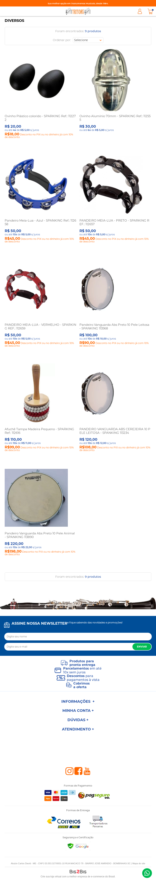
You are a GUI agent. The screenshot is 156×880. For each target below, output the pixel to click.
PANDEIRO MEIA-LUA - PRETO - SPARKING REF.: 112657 (114, 222)
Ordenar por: (62, 40)
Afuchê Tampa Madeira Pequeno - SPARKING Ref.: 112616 (39, 431)
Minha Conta (140, 11)
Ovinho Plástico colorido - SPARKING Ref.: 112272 (40, 118)
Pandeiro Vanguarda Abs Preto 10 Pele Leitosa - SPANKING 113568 (114, 326)
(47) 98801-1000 (147, 873)
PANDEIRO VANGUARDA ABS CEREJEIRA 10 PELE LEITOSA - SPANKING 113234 (114, 431)
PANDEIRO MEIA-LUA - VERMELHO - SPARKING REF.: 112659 (40, 326)
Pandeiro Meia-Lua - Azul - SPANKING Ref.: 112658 (40, 222)
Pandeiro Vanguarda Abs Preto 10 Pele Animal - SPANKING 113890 (40, 535)
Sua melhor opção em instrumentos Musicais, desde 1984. (78, 3)
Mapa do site (138, 863)
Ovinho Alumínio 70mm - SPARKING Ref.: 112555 (115, 118)
